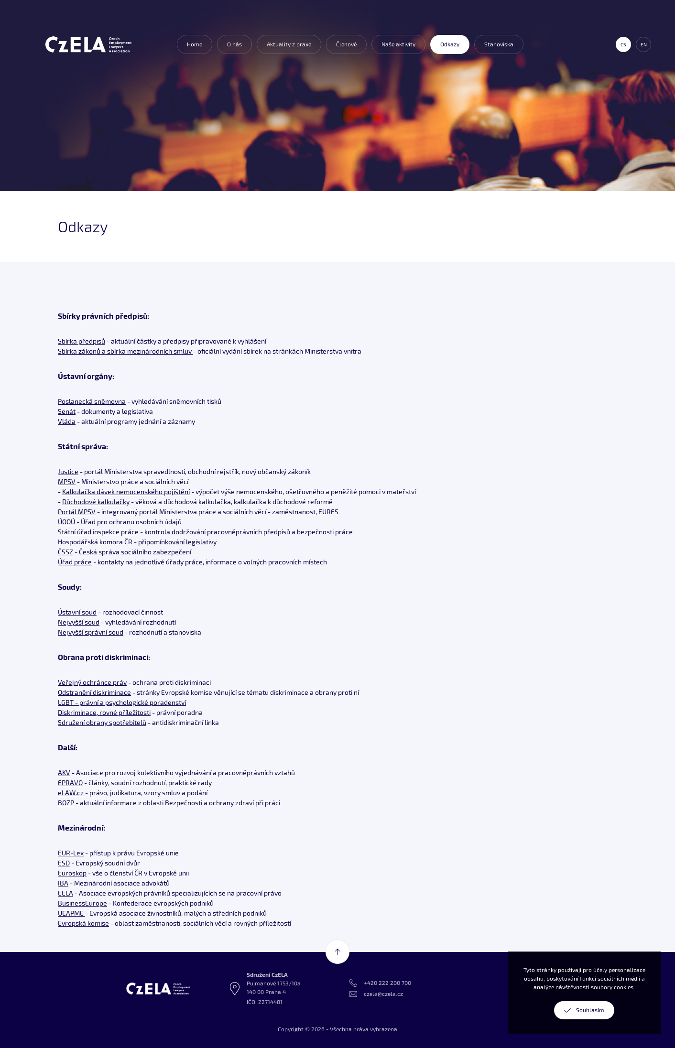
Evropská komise (83, 923)
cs (623, 44)
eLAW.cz (71, 792)
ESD (64, 862)
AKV (64, 772)
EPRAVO (70, 782)
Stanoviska (498, 44)
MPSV (67, 481)
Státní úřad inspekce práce (98, 531)
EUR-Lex (71, 852)
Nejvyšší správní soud (90, 632)
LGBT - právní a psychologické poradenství (122, 702)
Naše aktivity (398, 44)
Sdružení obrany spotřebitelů (102, 722)
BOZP (66, 802)
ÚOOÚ (66, 521)
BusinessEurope (82, 903)
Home (194, 44)
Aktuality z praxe (289, 44)
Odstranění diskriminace (94, 692)
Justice (68, 471)
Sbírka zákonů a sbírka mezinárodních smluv (125, 351)
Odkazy (449, 44)
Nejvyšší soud (78, 622)
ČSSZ (65, 551)
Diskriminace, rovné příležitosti (104, 712)
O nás (234, 44)
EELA (65, 892)
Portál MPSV (77, 511)
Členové (346, 44)
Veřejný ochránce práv (92, 682)
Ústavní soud (77, 611)
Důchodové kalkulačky (96, 501)
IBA (63, 882)
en (644, 44)
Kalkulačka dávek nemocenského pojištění (126, 491)
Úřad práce (75, 561)
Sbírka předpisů (81, 341)
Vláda (67, 421)
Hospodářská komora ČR (95, 541)
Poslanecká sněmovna (92, 401)
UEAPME (71, 913)
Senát (67, 411)
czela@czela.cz (383, 994)
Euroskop (72, 872)
